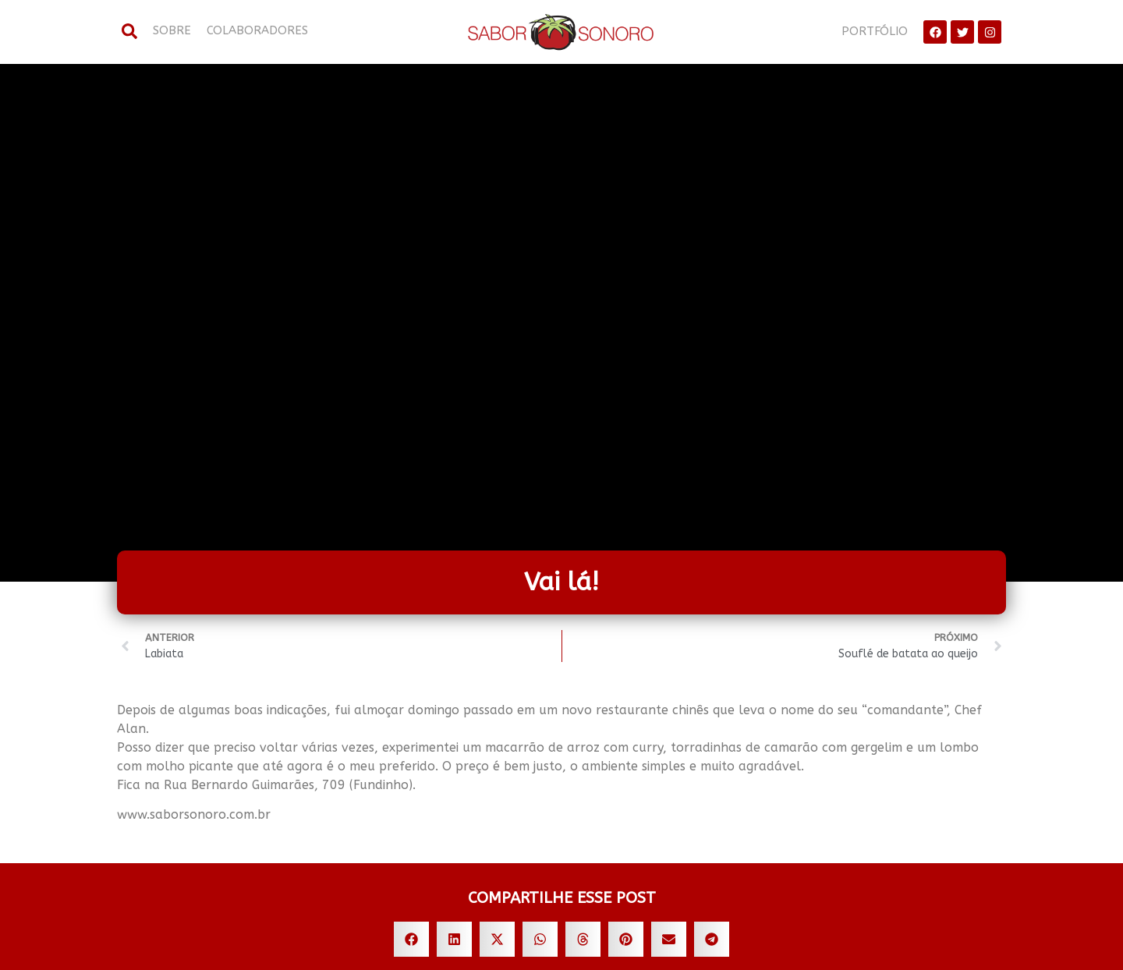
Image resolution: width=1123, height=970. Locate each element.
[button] (411, 939)
